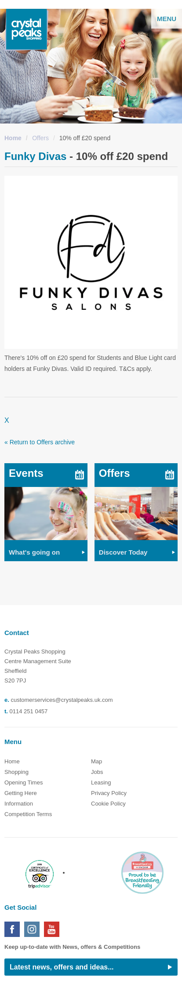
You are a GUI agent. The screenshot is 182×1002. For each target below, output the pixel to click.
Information (18, 803)
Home (13, 138)
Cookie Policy (108, 803)
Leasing (101, 782)
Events (26, 473)
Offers (40, 138)
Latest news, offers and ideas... (62, 967)
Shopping (16, 772)
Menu (166, 18)
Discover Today (123, 552)
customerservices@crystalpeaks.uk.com (62, 700)
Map (96, 761)
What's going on (34, 552)
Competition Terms (28, 814)
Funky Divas (35, 156)
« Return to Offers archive (39, 442)
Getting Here (20, 793)
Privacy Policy (109, 793)
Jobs (97, 772)
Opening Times (23, 782)
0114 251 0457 (29, 711)
